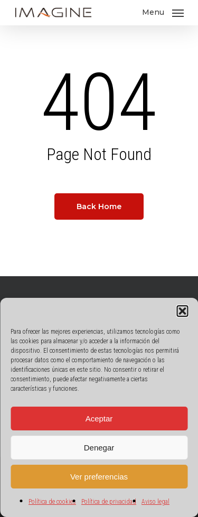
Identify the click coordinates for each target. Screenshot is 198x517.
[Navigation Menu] (163, 11)
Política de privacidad (108, 501)
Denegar (99, 447)
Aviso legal (155, 501)
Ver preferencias (99, 476)
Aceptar (99, 418)
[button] (182, 311)
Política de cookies (52, 501)
